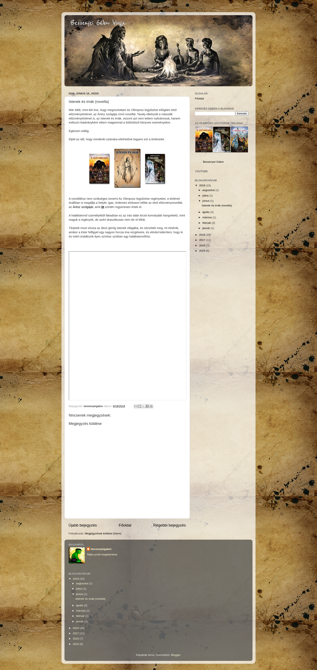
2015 (202, 250)
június (206, 200)
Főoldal (125, 525)
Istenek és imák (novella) (217, 205)
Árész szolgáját (83, 207)
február (207, 222)
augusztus (209, 190)
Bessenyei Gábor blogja (98, 23)
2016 (202, 245)
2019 (202, 185)
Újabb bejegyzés (83, 525)
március (207, 217)
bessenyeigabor (101, 549)
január (206, 228)
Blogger (175, 654)
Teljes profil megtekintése (102, 554)
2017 (202, 240)
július (205, 195)
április (206, 212)
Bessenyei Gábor (213, 161)
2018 (202, 234)
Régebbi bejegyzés (169, 525)
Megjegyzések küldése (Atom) (103, 533)
